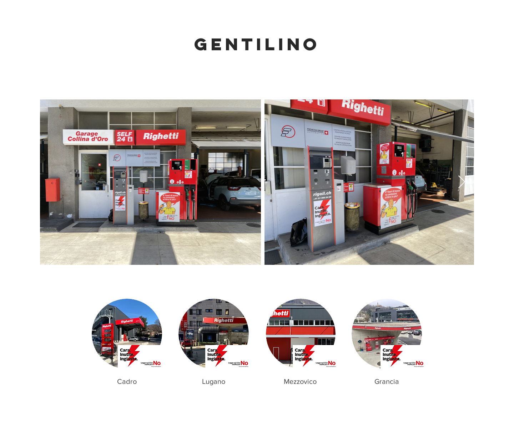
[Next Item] (462, 182)
